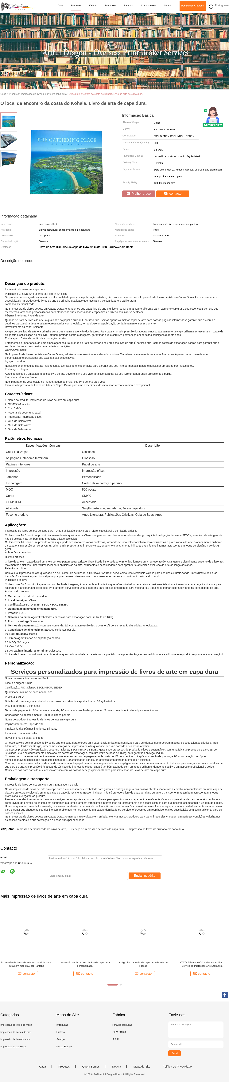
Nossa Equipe (64, 1046)
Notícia (168, 5)
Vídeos (92, 5)
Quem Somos (91, 1066)
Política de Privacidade (177, 1066)
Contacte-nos (148, 5)
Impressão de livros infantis (15, 1039)
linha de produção (122, 1024)
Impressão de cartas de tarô (15, 1032)
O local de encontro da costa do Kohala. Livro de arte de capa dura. (106, 93)
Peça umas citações (192, 5)
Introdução (62, 1024)
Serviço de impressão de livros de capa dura (97, 829)
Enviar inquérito (144, 875)
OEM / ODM (119, 1032)
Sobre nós (110, 5)
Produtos (76, 5)
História (60, 1032)
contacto (173, 193)
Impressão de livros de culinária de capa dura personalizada (85, 964)
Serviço (60, 1039)
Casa (60, 5)
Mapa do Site (141, 1066)
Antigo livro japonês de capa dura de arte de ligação (143, 964)
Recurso (128, 5)
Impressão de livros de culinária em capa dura (156, 829)
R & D (115, 1039)
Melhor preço (139, 193)
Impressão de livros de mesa (16, 1024)
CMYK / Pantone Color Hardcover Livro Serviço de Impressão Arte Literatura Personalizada (201, 964)
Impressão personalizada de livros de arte (41, 829)
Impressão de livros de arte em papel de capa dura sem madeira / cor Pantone (26, 964)
